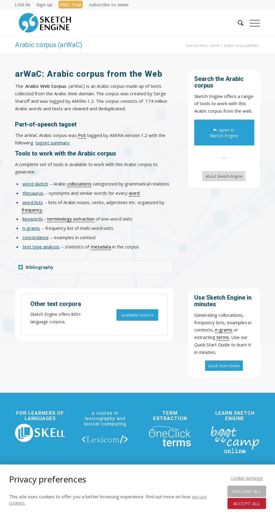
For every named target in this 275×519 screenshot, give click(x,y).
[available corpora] (137, 315)
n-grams (31, 228)
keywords (33, 219)
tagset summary (52, 143)
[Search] (237, 22)
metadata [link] (101, 247)
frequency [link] (32, 210)
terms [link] (222, 337)
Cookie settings (247, 478)
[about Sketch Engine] (224, 176)
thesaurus (33, 193)
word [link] (134, 193)
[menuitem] (24, 4)
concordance (36, 237)
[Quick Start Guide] (224, 365)
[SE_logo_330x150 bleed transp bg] (44, 22)
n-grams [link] (223, 330)
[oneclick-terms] (170, 436)
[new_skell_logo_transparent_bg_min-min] (40, 433)
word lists (33, 202)
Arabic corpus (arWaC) (48, 45)
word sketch (35, 184)
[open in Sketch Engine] (224, 132)
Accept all (246, 503)
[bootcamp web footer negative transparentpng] (235, 439)
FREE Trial (70, 4)
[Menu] (251, 22)
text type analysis (41, 247)
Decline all (246, 491)
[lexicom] (105, 439)
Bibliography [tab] (35, 267)
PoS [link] (82, 135)
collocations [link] (79, 184)
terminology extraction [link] (70, 219)
